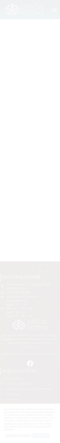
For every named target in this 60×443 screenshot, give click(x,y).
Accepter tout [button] (41, 435)
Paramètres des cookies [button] (17, 435)
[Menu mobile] (53, 9)
